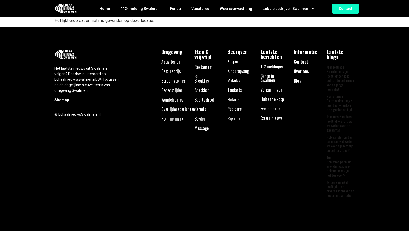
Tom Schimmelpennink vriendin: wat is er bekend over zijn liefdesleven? (339, 166)
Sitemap (61, 100)
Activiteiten (170, 62)
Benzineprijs (171, 71)
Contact (301, 62)
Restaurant (203, 67)
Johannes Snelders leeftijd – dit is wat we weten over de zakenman (340, 123)
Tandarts (234, 90)
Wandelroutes (172, 100)
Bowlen (200, 119)
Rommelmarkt (173, 119)
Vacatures (200, 9)
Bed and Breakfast (202, 78)
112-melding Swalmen (140, 9)
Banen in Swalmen (268, 78)
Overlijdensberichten (178, 109)
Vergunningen (271, 89)
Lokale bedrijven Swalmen (289, 8)
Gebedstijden (172, 90)
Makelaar (234, 80)
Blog (298, 81)
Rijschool (234, 118)
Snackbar (201, 90)
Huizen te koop (272, 99)
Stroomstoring (173, 81)
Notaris (233, 99)
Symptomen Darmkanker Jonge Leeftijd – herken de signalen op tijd (339, 102)
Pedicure (234, 109)
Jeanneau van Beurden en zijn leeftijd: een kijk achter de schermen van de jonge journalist (340, 78)
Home (104, 9)
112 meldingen (272, 66)
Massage (201, 128)
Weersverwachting (236, 9)
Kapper (232, 61)
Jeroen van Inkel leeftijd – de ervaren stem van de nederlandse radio (340, 188)
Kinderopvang (238, 71)
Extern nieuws (271, 118)
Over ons (301, 71)
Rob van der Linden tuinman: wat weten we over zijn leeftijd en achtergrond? (340, 143)
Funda (175, 9)
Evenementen (271, 108)
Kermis (200, 109)
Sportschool (204, 100)
